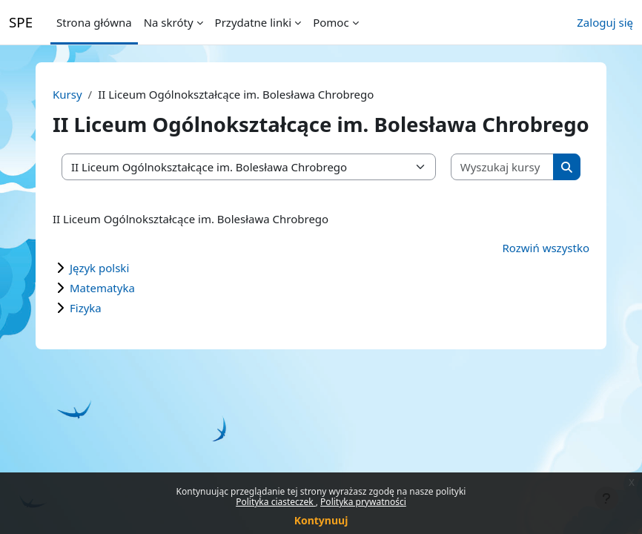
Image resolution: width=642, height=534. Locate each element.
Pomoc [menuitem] (330, 22)
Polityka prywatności (363, 501)
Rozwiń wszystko (546, 247)
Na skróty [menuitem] (168, 22)
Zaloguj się (605, 22)
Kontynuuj (321, 520)
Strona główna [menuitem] (94, 22)
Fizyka (86, 307)
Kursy (67, 94)
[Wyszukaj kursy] (503, 167)
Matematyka (102, 287)
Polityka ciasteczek (276, 501)
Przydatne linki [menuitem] (253, 22)
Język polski (99, 267)
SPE (21, 22)
